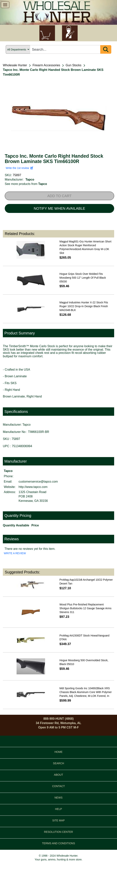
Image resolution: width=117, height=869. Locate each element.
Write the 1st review (19, 167)
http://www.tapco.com (33, 486)
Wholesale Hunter (15, 65)
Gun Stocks (73, 65)
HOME (59, 751)
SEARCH (58, 763)
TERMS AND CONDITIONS (58, 843)
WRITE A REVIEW (15, 553)
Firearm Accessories (46, 65)
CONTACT (58, 786)
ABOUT (58, 774)
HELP (58, 809)
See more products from (26, 183)
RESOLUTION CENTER (58, 831)
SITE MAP (58, 820)
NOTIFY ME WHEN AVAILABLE (59, 208)
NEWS (59, 797)
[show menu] (5, 5)
